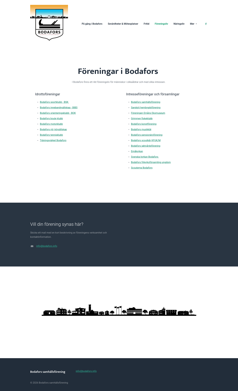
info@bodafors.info (46, 246)
